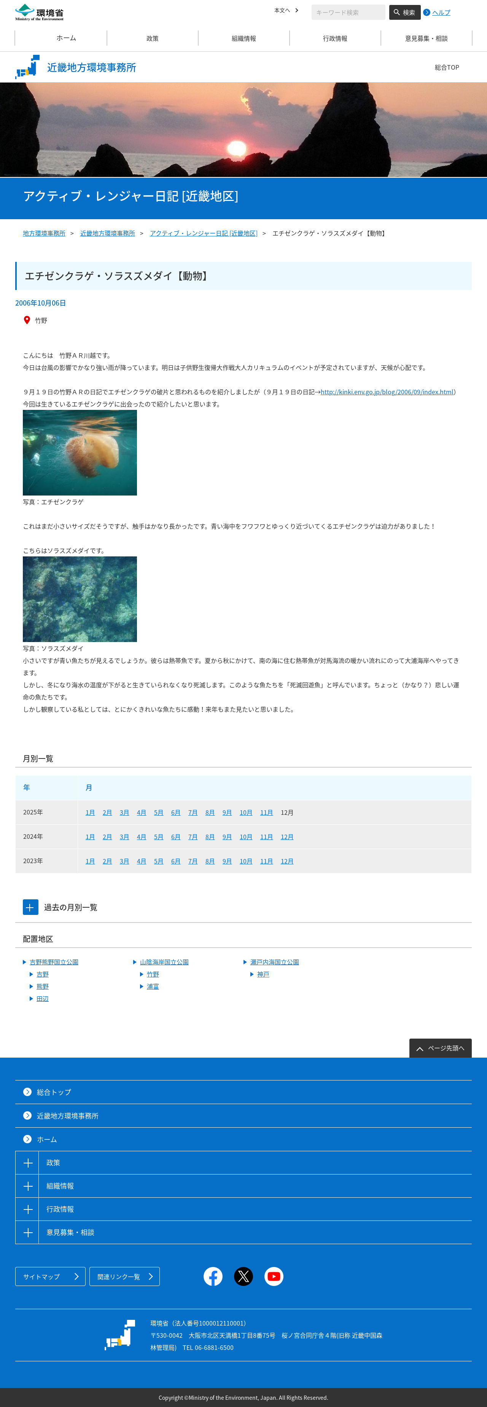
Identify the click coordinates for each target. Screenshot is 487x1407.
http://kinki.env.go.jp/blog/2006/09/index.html (387, 391)
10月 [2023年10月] (246, 860)
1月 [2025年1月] (90, 812)
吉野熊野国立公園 (54, 961)
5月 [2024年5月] (159, 836)
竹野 (153, 973)
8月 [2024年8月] (210, 836)
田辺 (43, 998)
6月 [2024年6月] (176, 836)
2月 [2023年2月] (107, 860)
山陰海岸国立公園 (164, 961)
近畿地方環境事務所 (107, 232)
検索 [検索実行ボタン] (409, 12)
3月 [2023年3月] (124, 860)
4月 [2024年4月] (141, 836)
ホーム (61, 38)
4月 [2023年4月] (141, 860)
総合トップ (54, 1092)
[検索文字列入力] (348, 12)
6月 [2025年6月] (176, 812)
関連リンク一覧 (118, 1276)
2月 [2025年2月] (107, 812)
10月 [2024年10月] (246, 836)
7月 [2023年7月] (193, 860)
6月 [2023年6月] (176, 860)
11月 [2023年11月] (266, 860)
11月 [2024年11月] (266, 836)
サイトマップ (41, 1276)
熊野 (43, 986)
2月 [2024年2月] (107, 836)
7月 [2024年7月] (193, 836)
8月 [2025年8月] (210, 812)
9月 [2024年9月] (227, 836)
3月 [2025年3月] (124, 812)
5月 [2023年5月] (159, 860)
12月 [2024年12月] (287, 836)
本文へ (283, 11)
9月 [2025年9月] (227, 812)
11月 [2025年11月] (266, 812)
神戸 (263, 973)
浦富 (153, 986)
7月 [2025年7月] (193, 812)
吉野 (43, 973)
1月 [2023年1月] (90, 860)
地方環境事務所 (44, 232)
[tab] (31, 907)
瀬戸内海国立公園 (274, 961)
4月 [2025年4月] (141, 812)
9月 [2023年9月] (227, 860)
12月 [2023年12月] (287, 860)
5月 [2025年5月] (159, 812)
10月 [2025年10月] (246, 812)
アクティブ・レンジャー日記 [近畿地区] (204, 232)
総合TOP (447, 67)
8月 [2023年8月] (210, 860)
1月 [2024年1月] (90, 836)
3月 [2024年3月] (124, 836)
